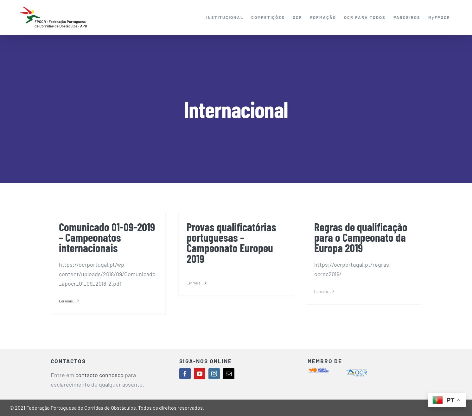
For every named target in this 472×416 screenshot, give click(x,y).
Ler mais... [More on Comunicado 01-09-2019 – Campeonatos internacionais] (67, 301)
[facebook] (185, 373)
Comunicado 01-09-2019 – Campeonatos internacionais (107, 237)
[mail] (228, 373)
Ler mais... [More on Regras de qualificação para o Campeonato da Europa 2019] (322, 300)
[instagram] (214, 373)
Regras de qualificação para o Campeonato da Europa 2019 (360, 237)
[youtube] (199, 373)
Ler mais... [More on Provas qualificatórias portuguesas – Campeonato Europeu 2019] (195, 300)
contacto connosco (99, 374)
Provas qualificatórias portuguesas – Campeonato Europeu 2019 (231, 242)
